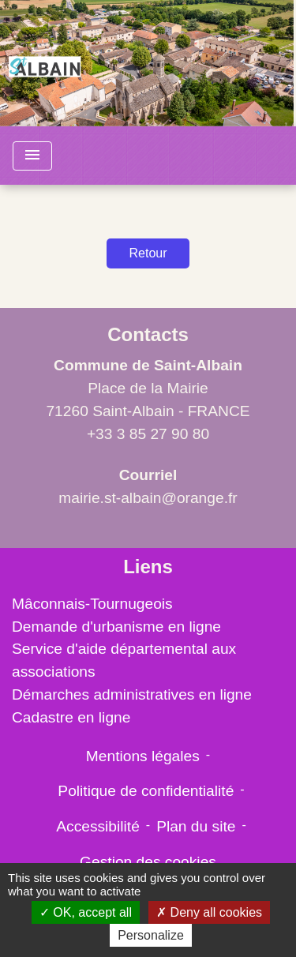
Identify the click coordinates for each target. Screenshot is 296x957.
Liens (148, 566)
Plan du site (195, 826)
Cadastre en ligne (71, 717)
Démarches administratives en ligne (132, 694)
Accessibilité (98, 826)
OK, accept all (85, 912)
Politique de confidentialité (146, 790)
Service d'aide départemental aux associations (124, 660)
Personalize (151, 935)
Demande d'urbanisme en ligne (116, 626)
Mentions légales (143, 756)
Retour (148, 253)
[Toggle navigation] (32, 156)
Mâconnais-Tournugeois (92, 603)
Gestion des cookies (148, 862)
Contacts (148, 334)
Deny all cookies (209, 912)
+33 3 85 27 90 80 (148, 434)
